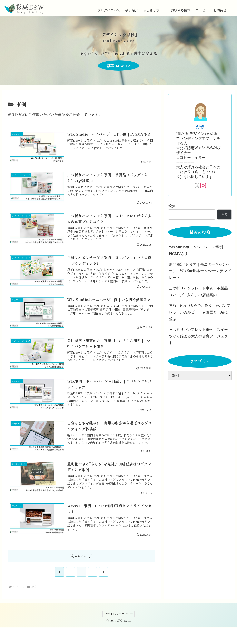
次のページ (81, 557)
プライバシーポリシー (118, 615)
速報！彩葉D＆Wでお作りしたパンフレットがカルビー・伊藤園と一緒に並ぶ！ (199, 312)
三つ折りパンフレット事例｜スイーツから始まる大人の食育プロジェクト (198, 336)
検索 (172, 206)
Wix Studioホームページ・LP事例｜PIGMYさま (198, 250)
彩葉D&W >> (118, 65)
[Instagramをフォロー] (202, 185)
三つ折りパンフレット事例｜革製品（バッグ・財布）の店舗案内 (198, 291)
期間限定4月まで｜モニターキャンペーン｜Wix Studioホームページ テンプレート (200, 271)
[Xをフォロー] (197, 185)
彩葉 (200, 127)
